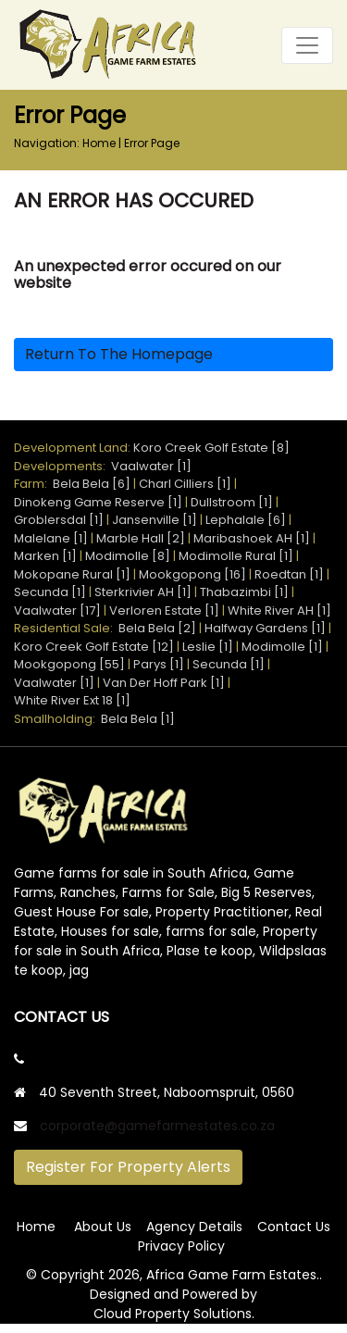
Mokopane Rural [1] (72, 574)
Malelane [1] (51, 538)
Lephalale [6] (245, 520)
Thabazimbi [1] (244, 592)
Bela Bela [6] (91, 483)
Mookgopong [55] (69, 664)
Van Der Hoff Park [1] (164, 682)
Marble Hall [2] (140, 538)
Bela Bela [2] (157, 628)
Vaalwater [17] (57, 610)
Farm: (33, 483)
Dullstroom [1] (232, 502)
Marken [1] (45, 556)
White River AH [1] (279, 610)
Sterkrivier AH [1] (143, 592)
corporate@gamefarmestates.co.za (157, 1125)
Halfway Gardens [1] (265, 628)
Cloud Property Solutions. (173, 1313)
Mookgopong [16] (192, 574)
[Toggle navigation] (307, 45)
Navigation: (47, 143)
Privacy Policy (181, 1246)
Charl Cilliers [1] (185, 483)
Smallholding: (57, 719)
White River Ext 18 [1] (72, 700)
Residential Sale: (66, 628)
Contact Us (293, 1226)
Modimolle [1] (282, 646)
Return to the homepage (119, 354)
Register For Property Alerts (128, 1166)
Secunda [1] (50, 592)
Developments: (62, 466)
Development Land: (73, 447)
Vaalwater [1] (151, 466)
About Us (102, 1226)
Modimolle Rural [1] (236, 556)
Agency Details (194, 1226)
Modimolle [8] (127, 556)
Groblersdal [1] (59, 520)
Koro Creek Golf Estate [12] (94, 646)
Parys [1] (158, 664)
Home (99, 143)
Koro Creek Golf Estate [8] (211, 447)
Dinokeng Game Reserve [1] (98, 502)
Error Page (152, 143)
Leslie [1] (207, 646)
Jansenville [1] (154, 520)
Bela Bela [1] (138, 719)
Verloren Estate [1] (164, 610)
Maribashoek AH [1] (251, 538)
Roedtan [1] (289, 574)
